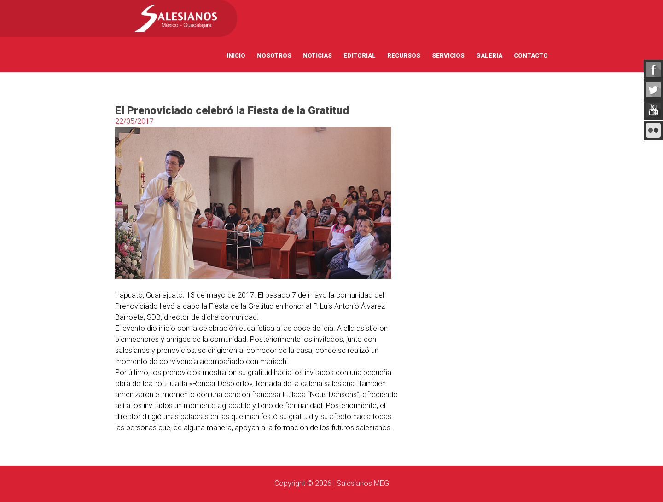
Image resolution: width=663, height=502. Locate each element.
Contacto (531, 55)
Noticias (317, 55)
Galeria (489, 55)
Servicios (448, 55)
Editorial (359, 55)
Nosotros (274, 55)
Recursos (403, 55)
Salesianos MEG (363, 483)
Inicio (236, 55)
